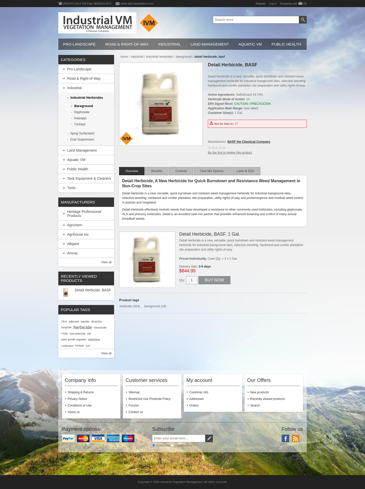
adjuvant (74, 321)
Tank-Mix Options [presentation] (212, 171)
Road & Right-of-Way (127, 44)
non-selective (77, 333)
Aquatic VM (250, 44)
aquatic (85, 321)
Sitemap (134, 392)
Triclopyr (80, 124)
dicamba (96, 321)
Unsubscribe (183, 445)
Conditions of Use (80, 405)
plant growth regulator (73, 339)
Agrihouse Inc (78, 234)
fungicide (66, 327)
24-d (64, 321)
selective (94, 339)
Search (255, 405)
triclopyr (79, 345)
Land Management (209, 44)
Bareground (83, 106)
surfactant (67, 345)
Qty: (182, 280)
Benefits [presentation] (156, 171)
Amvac (72, 253)
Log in (273, 3)
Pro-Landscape (79, 44)
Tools (71, 188)
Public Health (286, 44)
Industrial (169, 44)
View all (106, 262)
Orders (194, 405)
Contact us (136, 412)
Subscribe (163, 445)
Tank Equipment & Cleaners (89, 178)
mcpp (64, 333)
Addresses (196, 399)
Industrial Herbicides (86, 97)
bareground (152, 306)
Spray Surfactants (82, 133)
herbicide (126, 306)
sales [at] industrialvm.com (137, 3)
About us (74, 412)
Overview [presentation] (131, 171)
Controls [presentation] (181, 171)
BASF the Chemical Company (248, 142)
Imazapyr (80, 118)
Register (261, 3)
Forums (134, 405)
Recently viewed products (267, 399)
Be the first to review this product (230, 152)
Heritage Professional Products (84, 214)
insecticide (100, 327)
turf (88, 345)
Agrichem (74, 225)
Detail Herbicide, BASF (93, 290)
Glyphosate (81, 112)
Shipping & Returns (81, 392)
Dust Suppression (82, 139)
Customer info (198, 392)
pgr (89, 333)
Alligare (73, 244)
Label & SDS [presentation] (245, 171)
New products (259, 392)
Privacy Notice (77, 399)
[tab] (131, 171)
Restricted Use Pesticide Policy (150, 399)
